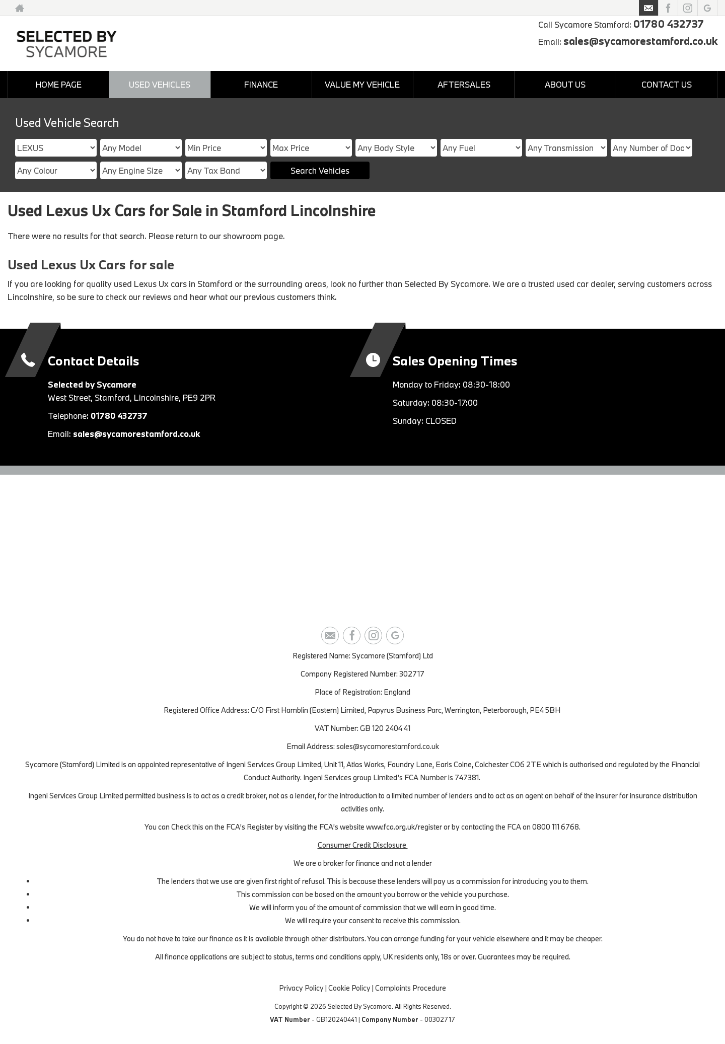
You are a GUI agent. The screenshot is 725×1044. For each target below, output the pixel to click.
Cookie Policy (349, 988)
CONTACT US (666, 84)
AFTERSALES (464, 84)
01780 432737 (668, 24)
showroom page (253, 236)
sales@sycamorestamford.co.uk (640, 41)
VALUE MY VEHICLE (362, 84)
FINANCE (261, 84)
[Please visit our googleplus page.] (707, 8)
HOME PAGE (59, 84)
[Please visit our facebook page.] (668, 8)
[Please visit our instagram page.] (687, 8)
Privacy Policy (301, 988)
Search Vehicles (320, 170)
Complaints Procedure (410, 988)
